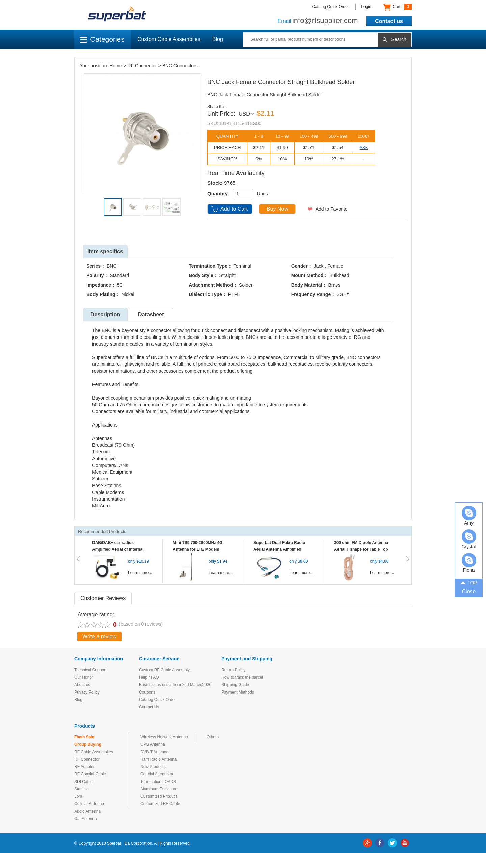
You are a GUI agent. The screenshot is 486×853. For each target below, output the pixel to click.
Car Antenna (85, 818)
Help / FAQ (149, 677)
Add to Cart (234, 209)
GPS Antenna (152, 744)
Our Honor (83, 677)
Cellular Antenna (89, 803)
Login (366, 6)
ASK (364, 147)
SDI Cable (83, 781)
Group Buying (87, 744)
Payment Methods (237, 692)
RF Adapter (84, 766)
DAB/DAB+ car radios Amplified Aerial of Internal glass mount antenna (117, 549)
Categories (102, 39)
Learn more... (140, 572)
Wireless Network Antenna (164, 737)
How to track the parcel (242, 677)
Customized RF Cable (160, 803)
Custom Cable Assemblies (168, 39)
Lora (78, 796)
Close (469, 591)
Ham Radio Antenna (158, 759)
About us (82, 684)
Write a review (99, 636)
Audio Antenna (87, 811)
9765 (229, 183)
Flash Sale (84, 737)
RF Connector (142, 65)
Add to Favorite (332, 209)
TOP (468, 582)
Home (115, 65)
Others (213, 737)
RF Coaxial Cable (90, 774)
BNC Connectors (180, 65)
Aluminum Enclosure (159, 789)
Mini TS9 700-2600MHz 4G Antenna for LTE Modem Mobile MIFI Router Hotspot (199, 549)
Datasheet (151, 314)
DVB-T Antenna (154, 751)
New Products (153, 766)
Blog (217, 39)
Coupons (147, 692)
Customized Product (158, 796)
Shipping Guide (235, 684)
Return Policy (233, 670)
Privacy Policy (87, 692)
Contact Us (149, 707)
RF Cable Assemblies (93, 751)
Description (105, 314)
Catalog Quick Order (330, 6)
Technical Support (90, 670)
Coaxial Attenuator (156, 774)
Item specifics (105, 251)
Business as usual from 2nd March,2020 (175, 684)
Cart (397, 7)
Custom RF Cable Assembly (164, 670)
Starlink (81, 789)
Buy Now (277, 209)
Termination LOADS (158, 781)
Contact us (389, 21)
